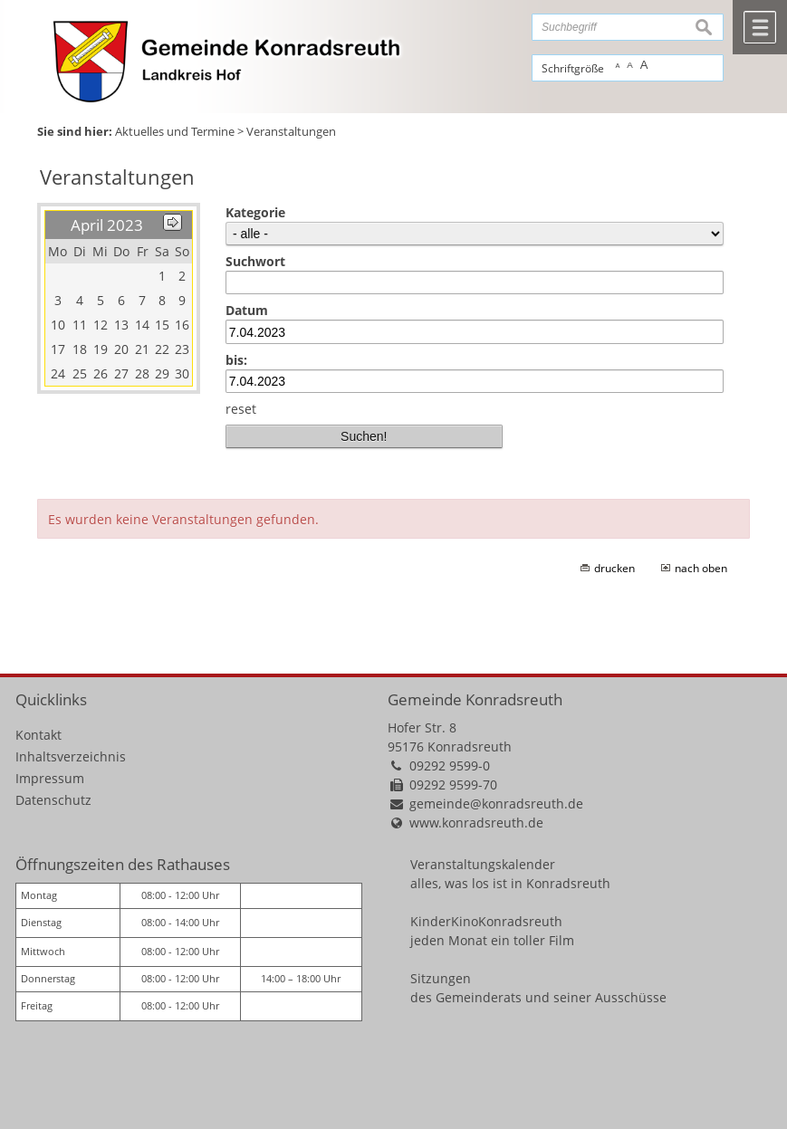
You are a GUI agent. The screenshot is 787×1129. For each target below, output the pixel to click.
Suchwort (255, 261)
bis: (236, 359)
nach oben (701, 568)
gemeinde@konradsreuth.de (496, 803)
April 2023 (107, 225)
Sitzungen (440, 978)
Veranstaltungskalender (482, 864)
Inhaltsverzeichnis (70, 756)
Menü (760, 27)
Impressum (49, 778)
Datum (247, 310)
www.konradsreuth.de (476, 822)
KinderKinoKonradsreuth (486, 921)
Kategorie (255, 212)
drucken (614, 568)
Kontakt (38, 734)
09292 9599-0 (449, 765)
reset (241, 408)
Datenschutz (53, 799)
